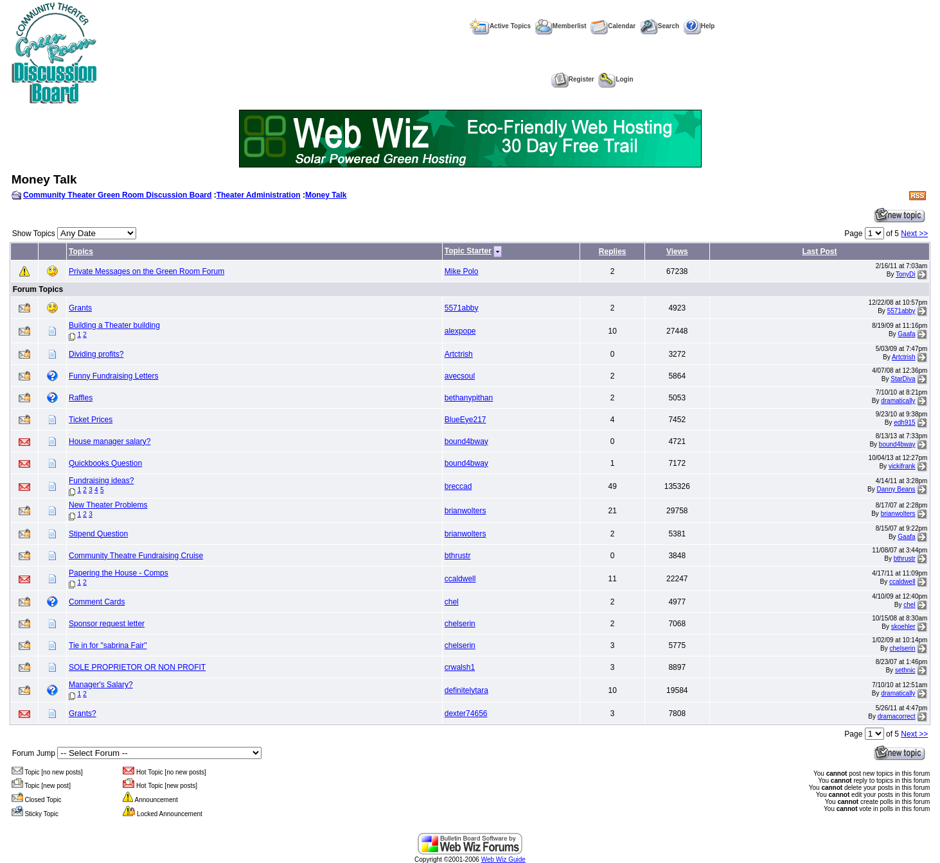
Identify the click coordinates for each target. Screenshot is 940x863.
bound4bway (466, 441)
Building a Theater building (114, 325)
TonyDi (906, 274)
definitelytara (466, 690)
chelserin (460, 623)
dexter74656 (466, 713)
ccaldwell (460, 578)
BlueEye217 (465, 419)
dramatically (898, 400)
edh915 (904, 422)
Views (677, 251)
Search (659, 26)
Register (572, 79)
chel (452, 601)
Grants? (82, 713)
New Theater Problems (108, 504)
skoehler (903, 626)
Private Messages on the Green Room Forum (146, 271)
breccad (458, 486)
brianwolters (465, 510)
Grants (80, 307)
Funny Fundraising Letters (113, 376)
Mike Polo (462, 271)
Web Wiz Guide (503, 859)
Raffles (81, 397)
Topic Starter (468, 250)
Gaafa (906, 334)
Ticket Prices (90, 419)
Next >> (914, 233)
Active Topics (500, 26)
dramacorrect (897, 716)
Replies (612, 251)
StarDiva (903, 378)
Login (615, 79)
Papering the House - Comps (118, 572)
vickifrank (902, 466)
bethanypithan (469, 397)
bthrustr (458, 555)
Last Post (819, 251)
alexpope (460, 331)
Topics (81, 251)
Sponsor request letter (107, 623)
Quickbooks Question (105, 463)
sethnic (905, 670)
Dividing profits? (96, 354)
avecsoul (460, 376)
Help (699, 26)
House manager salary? (109, 441)
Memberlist (561, 26)
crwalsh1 (460, 667)
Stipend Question (98, 533)
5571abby (462, 307)
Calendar (612, 26)
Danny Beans (896, 489)
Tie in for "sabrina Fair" (107, 645)
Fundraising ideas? (101, 480)
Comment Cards (97, 601)
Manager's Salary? (101, 684)
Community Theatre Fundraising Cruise (136, 555)
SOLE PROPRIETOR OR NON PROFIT (137, 667)
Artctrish (459, 354)
